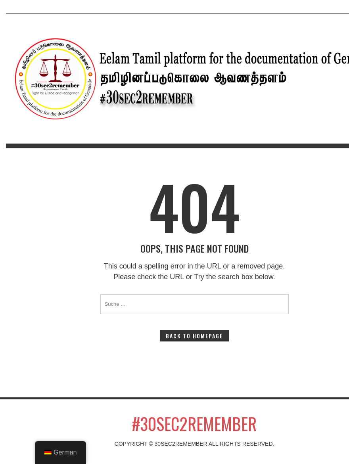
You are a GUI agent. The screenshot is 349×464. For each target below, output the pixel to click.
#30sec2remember (194, 423)
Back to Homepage (194, 336)
